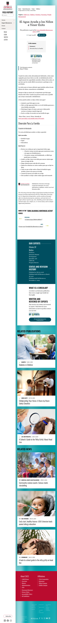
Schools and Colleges (34, 605)
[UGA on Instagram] (44, 618)
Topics (33, 8)
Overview (24, 581)
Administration (26, 585)
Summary (32, 46)
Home (19, 8)
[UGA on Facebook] (40, 618)
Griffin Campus (43, 585)
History (24, 583)
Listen (6, 40)
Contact (4, 28)
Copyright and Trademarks (41, 611)
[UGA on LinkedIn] (49, 618)
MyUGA (33, 609)
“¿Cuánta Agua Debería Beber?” (33, 219)
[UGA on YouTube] (47, 618)
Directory (33, 607)
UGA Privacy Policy (48, 605)
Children (38, 8)
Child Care (26, 14)
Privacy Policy (25, 592)
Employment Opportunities (41, 606)
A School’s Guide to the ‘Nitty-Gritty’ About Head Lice (35, 440)
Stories (3, 20)
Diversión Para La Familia (36, 48)
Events (3, 25)
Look (5, 34)
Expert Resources (7, 23)
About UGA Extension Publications (40, 319)
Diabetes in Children (26, 364)
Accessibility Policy (27, 594)
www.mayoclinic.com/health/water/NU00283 (31, 118)
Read (5, 32)
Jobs (23, 587)
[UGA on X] (42, 618)
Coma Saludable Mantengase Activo (39, 211)
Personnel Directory (27, 590)
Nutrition (38, 14)
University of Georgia (25, 609)
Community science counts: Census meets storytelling (33, 484)
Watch (6, 37)
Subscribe (8, 616)
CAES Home (25, 579)
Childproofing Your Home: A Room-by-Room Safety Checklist (34, 402)
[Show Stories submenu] (14, 20)
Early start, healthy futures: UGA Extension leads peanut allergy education (35, 522)
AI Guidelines (25, 596)
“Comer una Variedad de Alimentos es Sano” (30, 226)
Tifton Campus (43, 583)
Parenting (44, 14)
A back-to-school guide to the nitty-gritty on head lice (36, 561)
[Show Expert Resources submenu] (14, 23)
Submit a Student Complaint (48, 609)
